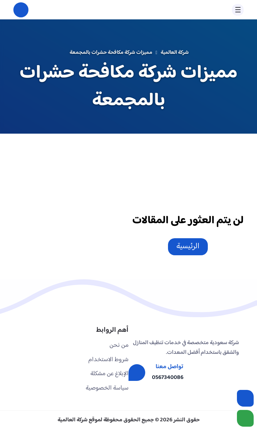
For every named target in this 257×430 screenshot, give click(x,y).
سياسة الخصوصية (107, 388)
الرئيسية (187, 246)
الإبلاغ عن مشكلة (109, 373)
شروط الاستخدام (108, 359)
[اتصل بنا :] (245, 398)
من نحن (118, 345)
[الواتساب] (245, 418)
